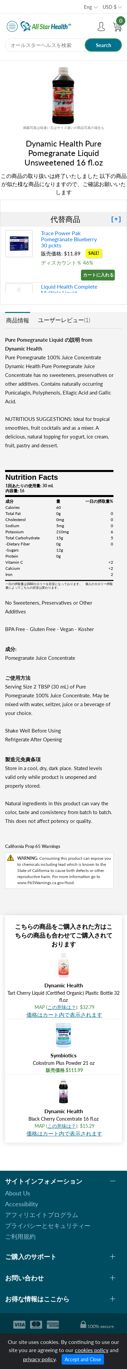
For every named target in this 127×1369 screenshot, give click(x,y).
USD (110, 7)
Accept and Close (83, 1359)
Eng (88, 7)
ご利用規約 (20, 1236)
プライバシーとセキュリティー (47, 1225)
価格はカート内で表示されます (64, 1014)
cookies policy (91, 1350)
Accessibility (21, 1204)
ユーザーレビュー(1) (64, 319)
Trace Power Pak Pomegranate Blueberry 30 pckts (69, 239)
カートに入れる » (99, 274)
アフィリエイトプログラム (41, 1214)
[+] (116, 219)
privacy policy (39, 1359)
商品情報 (17, 320)
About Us (17, 1193)
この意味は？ (61, 1007)
